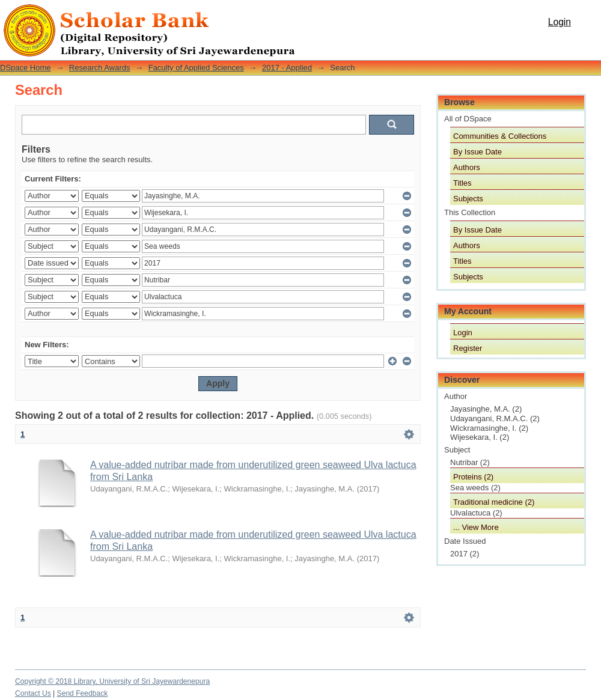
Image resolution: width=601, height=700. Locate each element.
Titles (462, 182)
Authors (466, 167)
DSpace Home (25, 67)
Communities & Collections (499, 136)
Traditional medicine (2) (493, 502)
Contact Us (33, 693)
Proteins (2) (473, 476)
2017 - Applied (287, 67)
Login (559, 22)
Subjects (468, 198)
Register (467, 348)
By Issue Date (477, 151)
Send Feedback (82, 693)
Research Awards (99, 67)
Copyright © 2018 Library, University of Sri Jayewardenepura (112, 681)
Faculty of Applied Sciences (196, 67)
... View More (476, 527)
